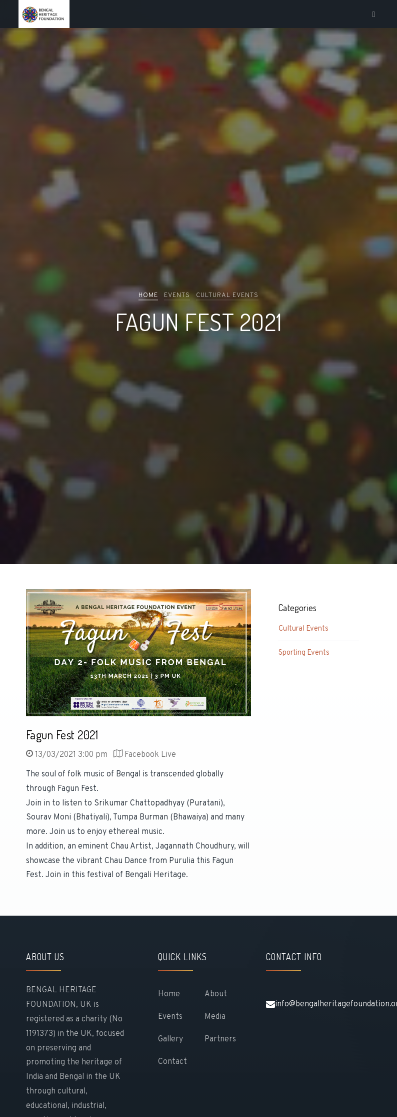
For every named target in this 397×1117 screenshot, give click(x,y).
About (215, 994)
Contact (172, 1062)
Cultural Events (303, 629)
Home (148, 295)
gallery (170, 1039)
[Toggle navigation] (374, 14)
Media (215, 1017)
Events (170, 1017)
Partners (220, 1039)
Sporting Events (304, 653)
